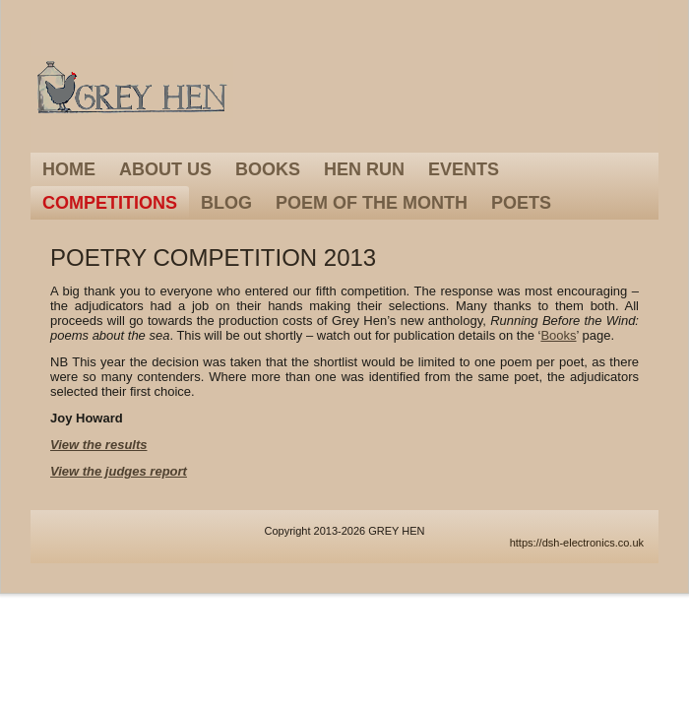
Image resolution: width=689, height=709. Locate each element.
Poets (521, 203)
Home (68, 169)
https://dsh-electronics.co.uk (577, 542)
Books (267, 169)
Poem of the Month (372, 203)
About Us (165, 169)
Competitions (109, 203)
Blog (226, 203)
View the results (99, 444)
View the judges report (118, 471)
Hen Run (364, 169)
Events (463, 169)
